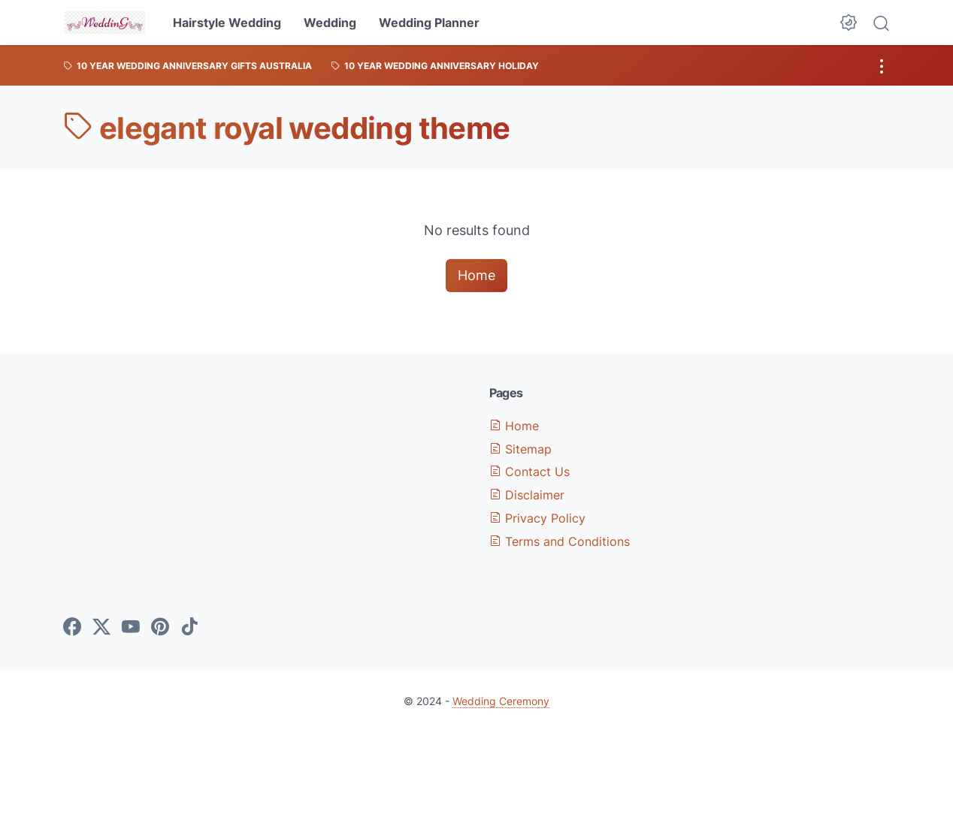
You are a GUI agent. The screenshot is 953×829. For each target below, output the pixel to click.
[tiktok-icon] (189, 628)
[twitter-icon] (101, 628)
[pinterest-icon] (160, 628)
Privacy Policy (537, 518)
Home (476, 275)
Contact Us (529, 471)
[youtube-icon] (131, 628)
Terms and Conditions (559, 541)
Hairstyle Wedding (227, 22)
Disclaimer (526, 494)
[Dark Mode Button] (849, 23)
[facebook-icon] (72, 628)
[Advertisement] (263, 490)
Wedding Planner (429, 22)
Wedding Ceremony (500, 701)
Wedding (330, 22)
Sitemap (520, 449)
